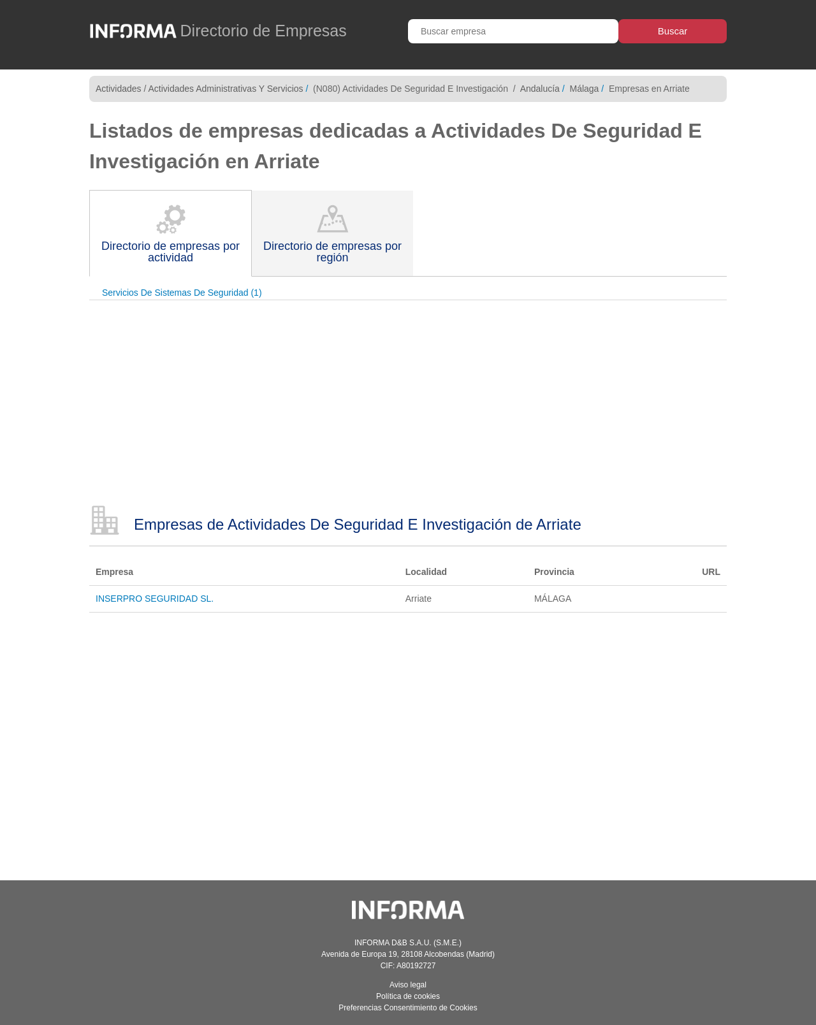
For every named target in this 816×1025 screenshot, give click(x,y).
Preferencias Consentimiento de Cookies (408, 1007)
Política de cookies (408, 996)
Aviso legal (408, 984)
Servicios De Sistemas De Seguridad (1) (182, 292)
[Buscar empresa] (513, 31)
